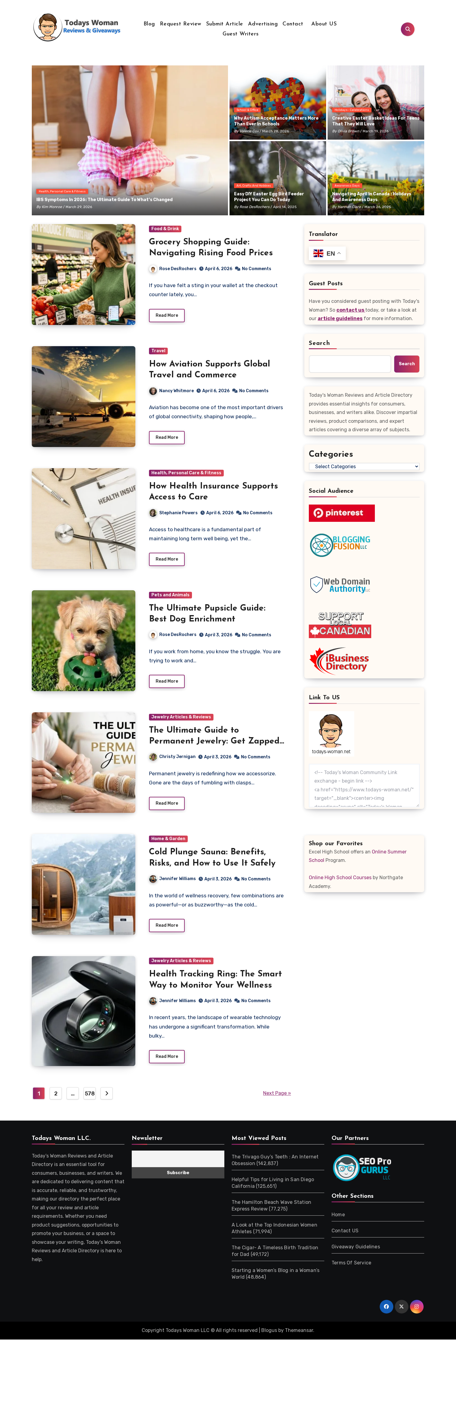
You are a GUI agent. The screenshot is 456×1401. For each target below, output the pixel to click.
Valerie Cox (249, 131)
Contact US (345, 1241)
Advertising (263, 24)
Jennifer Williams (172, 878)
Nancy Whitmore (171, 390)
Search (319, 343)
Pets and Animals (170, 595)
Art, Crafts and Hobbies (253, 185)
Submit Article (224, 24)
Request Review (180, 24)
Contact (293, 24)
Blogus (269, 1340)
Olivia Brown (348, 131)
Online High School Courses (340, 877)
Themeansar (299, 1340)
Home (338, 1225)
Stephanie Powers (173, 512)
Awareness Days (347, 185)
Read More (167, 315)
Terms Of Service (351, 1273)
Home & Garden (168, 838)
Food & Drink (165, 228)
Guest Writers (241, 34)
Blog (149, 24)
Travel (158, 350)
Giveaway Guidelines (356, 1257)
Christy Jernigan (172, 756)
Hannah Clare (349, 207)
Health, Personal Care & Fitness (62, 191)
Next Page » (277, 1103)
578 (90, 1104)
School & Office (247, 110)
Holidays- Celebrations (352, 110)
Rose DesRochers (254, 207)
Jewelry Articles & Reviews (181, 717)
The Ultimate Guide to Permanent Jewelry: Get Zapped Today (214, 741)
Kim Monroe (52, 207)
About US (323, 24)
